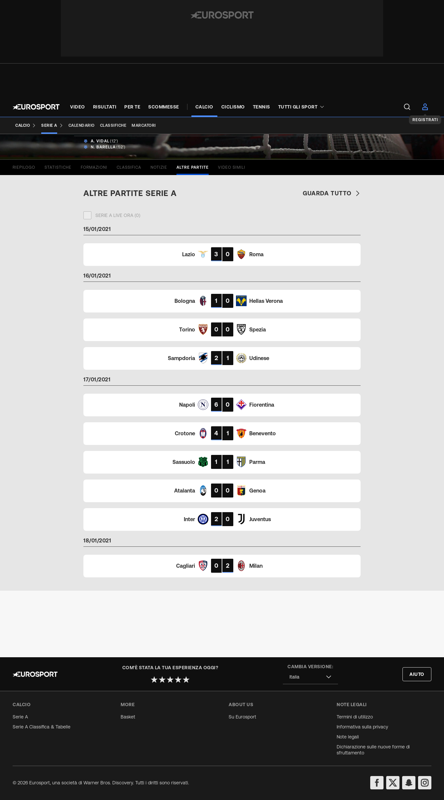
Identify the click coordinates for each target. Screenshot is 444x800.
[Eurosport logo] (36, 107)
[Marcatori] (144, 125)
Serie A (20, 716)
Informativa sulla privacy (362, 726)
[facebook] (377, 782)
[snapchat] (408, 782)
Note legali (348, 736)
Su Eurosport (242, 716)
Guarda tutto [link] (332, 259)
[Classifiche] (113, 125)
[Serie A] (52, 125)
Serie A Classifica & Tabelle (41, 726)
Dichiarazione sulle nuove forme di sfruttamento (373, 749)
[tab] (24, 234)
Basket (128, 716)
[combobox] (310, 677)
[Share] (427, 154)
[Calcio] (26, 125)
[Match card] (222, 321)
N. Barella (103, 213)
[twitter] (392, 782)
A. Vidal (100, 207)
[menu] (407, 107)
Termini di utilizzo (355, 716)
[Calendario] (81, 125)
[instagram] (424, 782)
